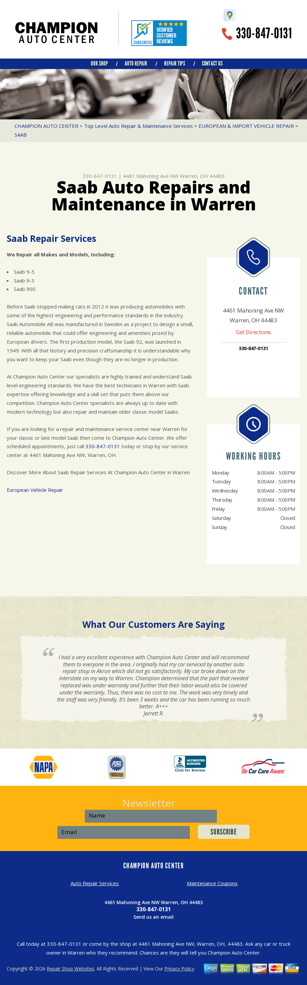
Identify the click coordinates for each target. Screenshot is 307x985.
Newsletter (148, 803)
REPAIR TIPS (174, 63)
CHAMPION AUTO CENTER (46, 125)
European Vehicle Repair (35, 489)
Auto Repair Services (95, 883)
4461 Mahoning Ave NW (151, 176)
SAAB (21, 134)
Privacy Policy (179, 968)
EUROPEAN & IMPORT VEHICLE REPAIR (246, 125)
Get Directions (253, 332)
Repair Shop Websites (70, 968)
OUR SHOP (99, 63)
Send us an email (153, 917)
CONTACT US (212, 63)
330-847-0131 (264, 33)
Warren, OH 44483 (202, 176)
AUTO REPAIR (136, 63)
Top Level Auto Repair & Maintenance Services (138, 125)
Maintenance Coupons (212, 883)
